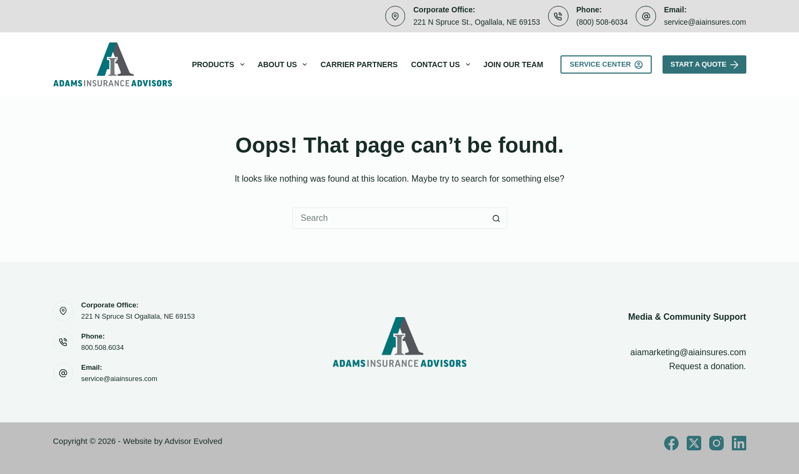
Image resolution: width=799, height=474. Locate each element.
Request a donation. (707, 366)
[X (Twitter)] (694, 443)
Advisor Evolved (193, 441)
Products (220, 64)
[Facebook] (671, 443)
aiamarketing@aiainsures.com (688, 352)
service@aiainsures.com (705, 22)
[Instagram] (716, 443)
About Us (285, 64)
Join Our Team (513, 64)
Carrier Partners (359, 64)
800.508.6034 (102, 347)
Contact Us (442, 64)
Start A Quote (704, 64)
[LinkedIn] (739, 443)
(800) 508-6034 (602, 22)
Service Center (606, 64)
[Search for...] (389, 218)
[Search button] (496, 218)
